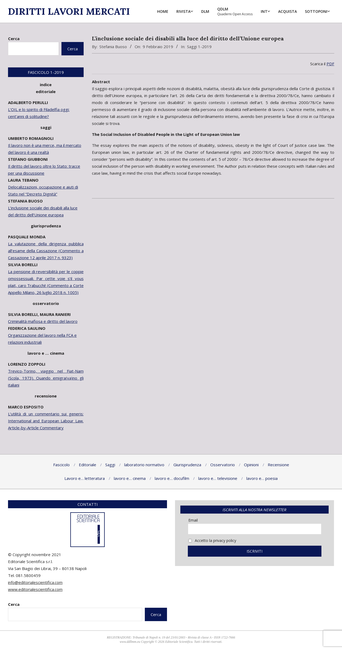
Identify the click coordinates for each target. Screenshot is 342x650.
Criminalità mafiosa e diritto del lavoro (42, 321)
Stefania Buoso (113, 46)
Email (193, 520)
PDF (330, 63)
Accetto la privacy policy (212, 540)
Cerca (14, 38)
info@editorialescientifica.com (35, 582)
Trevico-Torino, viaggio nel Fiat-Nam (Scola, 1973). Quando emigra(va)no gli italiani (46, 378)
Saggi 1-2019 (199, 46)
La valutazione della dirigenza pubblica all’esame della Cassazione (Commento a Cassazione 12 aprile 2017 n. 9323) (46, 250)
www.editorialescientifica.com (35, 589)
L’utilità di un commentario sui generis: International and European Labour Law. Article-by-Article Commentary (46, 420)
